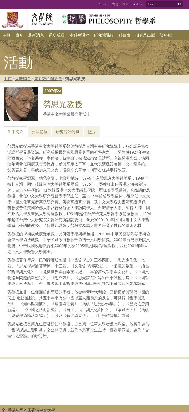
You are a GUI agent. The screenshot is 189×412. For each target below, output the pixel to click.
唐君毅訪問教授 (48, 78)
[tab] (15, 131)
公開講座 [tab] (39, 131)
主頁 (8, 78)
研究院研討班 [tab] (67, 131)
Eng (103, 4)
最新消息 (23, 78)
